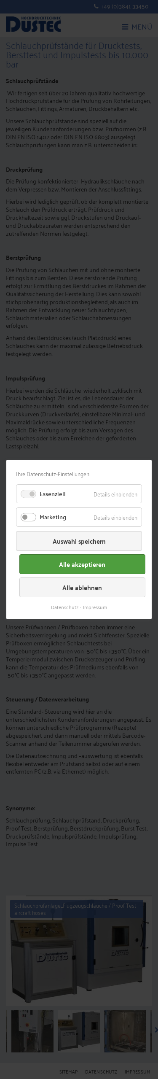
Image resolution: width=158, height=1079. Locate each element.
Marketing (53, 516)
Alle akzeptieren (82, 564)
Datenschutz (65, 607)
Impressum (95, 607)
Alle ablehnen (82, 587)
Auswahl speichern (79, 541)
